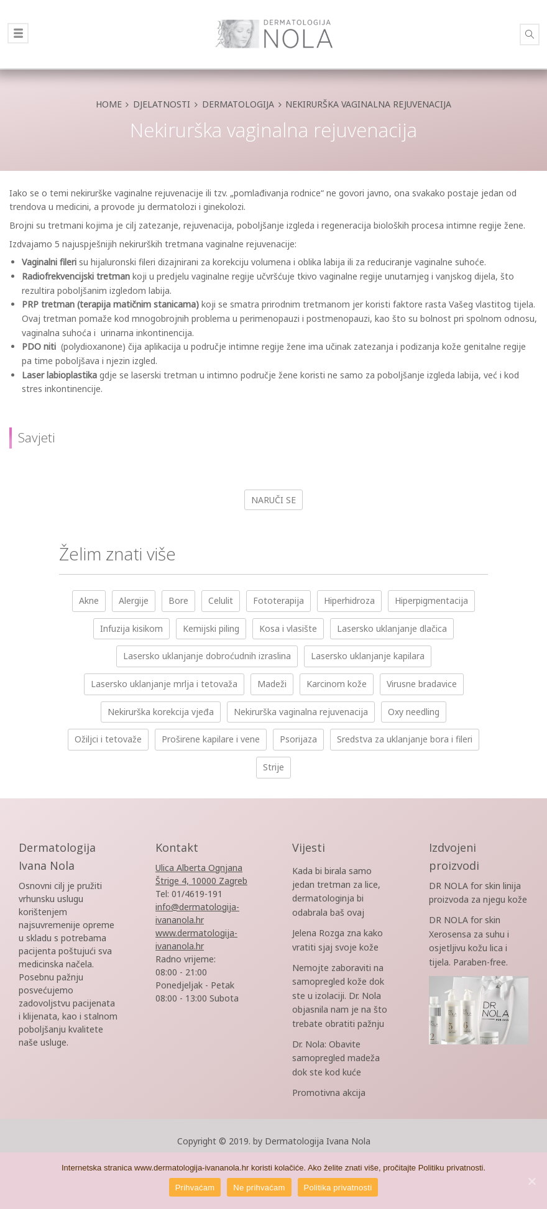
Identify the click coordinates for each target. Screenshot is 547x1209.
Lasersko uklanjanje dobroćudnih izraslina (207, 656)
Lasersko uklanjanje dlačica (392, 628)
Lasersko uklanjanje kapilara (368, 656)
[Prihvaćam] (531, 1181)
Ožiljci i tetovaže (108, 739)
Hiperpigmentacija (431, 600)
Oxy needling (413, 712)
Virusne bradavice (422, 684)
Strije (273, 767)
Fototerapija (278, 600)
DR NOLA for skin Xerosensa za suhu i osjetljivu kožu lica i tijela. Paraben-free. (478, 962)
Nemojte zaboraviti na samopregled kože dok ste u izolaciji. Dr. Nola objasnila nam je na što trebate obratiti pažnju (339, 995)
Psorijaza (298, 739)
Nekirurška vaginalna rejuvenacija (301, 712)
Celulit (220, 600)
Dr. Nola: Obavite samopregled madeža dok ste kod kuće (336, 1058)
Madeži (272, 684)
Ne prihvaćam (259, 1187)
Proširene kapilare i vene (211, 739)
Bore (178, 600)
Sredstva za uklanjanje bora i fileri (404, 739)
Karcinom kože (336, 684)
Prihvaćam (195, 1187)
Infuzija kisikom (131, 628)
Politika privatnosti (338, 1187)
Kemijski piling (211, 628)
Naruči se (273, 500)
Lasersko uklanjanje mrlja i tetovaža (164, 684)
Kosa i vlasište (288, 628)
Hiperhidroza (349, 600)
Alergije (134, 600)
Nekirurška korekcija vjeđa (161, 712)
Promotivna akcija (328, 1092)
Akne (89, 600)
